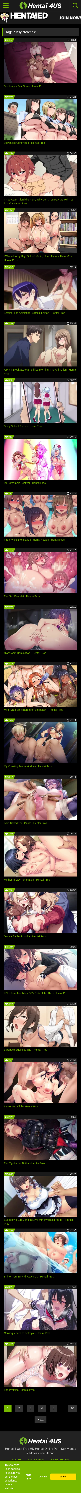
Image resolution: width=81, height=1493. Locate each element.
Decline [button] (43, 1476)
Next (41, 1419)
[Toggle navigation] (5, 5)
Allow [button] (63, 1476)
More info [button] (28, 1477)
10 (72, 1408)
